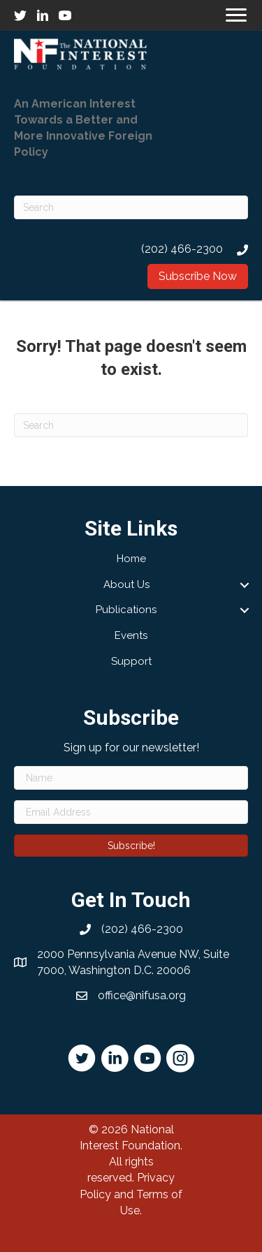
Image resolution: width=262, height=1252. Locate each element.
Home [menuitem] (131, 558)
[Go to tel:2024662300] (131, 248)
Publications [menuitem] (126, 609)
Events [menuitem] (131, 635)
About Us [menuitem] (126, 584)
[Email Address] (131, 812)
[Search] (131, 207)
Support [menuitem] (131, 661)
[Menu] (236, 15)
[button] (197, 276)
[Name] (131, 778)
